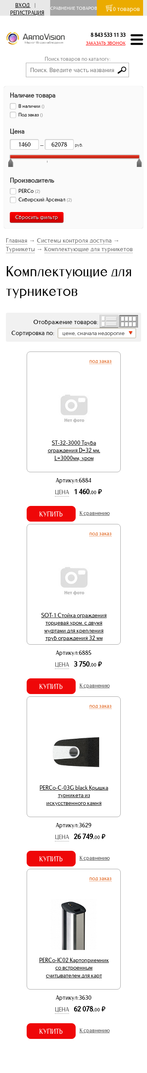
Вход (22, 5)
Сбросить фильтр (36, 217)
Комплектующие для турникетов (88, 249)
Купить (51, 514)
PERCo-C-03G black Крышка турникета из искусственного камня (74, 795)
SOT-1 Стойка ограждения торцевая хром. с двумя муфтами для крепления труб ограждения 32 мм (74, 627)
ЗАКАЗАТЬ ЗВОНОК (105, 43)
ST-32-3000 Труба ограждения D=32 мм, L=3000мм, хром (74, 450)
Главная (16, 240)
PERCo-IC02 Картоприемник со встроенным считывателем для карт (74, 968)
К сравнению (95, 513)
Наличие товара (32, 95)
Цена (62, 492)
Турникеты (20, 249)
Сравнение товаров (75, 8)
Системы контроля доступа (74, 240)
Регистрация (27, 12)
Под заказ (100, 361)
